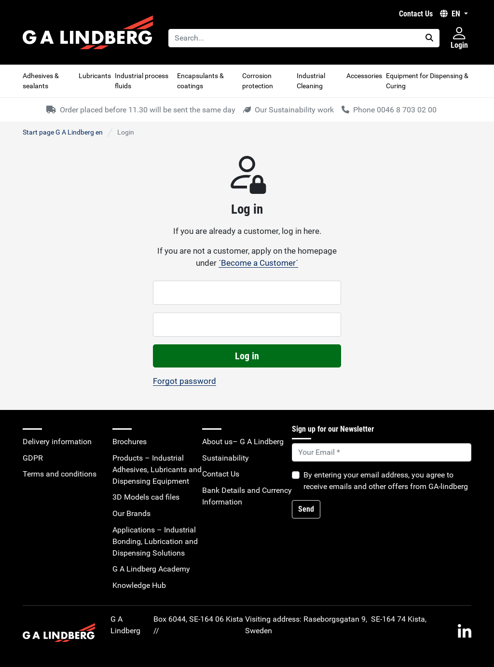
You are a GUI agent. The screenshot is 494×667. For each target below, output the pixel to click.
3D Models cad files (145, 497)
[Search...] (294, 38)
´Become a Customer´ (258, 263)
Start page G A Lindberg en (63, 132)
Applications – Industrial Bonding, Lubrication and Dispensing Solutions (155, 541)
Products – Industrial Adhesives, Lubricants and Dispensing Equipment (157, 469)
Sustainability (225, 458)
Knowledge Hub (139, 585)
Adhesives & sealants (41, 81)
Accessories (364, 76)
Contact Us (416, 13)
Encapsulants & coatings (200, 81)
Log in (247, 356)
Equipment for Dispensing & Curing (427, 81)
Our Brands (131, 513)
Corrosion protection (257, 81)
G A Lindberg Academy (151, 568)
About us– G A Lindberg (243, 441)
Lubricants (95, 76)
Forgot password (184, 381)
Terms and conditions (59, 473)
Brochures (129, 441)
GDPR (33, 458)
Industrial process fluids (141, 81)
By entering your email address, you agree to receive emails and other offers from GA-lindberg (385, 480)
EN (451, 13)
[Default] (381, 452)
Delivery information (57, 441)
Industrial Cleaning (311, 81)
